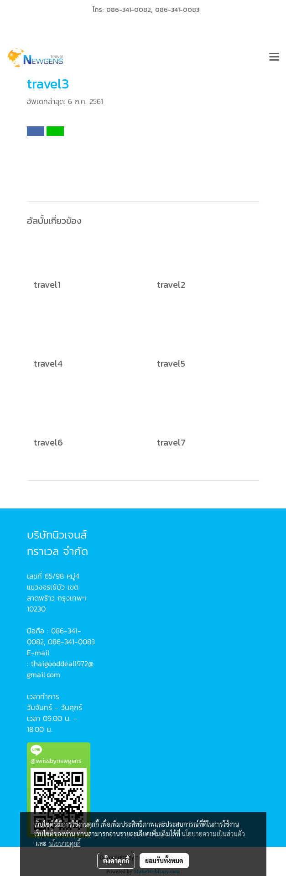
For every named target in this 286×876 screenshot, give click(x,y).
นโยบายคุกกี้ (65, 843)
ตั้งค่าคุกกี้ (116, 860)
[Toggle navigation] (274, 58)
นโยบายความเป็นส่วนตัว (213, 833)
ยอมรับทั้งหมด (164, 860)
